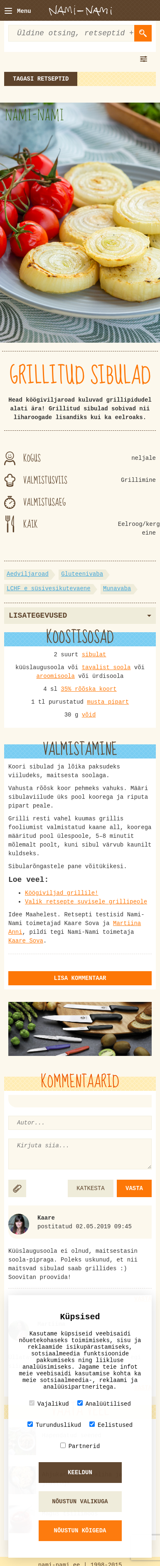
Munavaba (117, 588)
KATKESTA (90, 1188)
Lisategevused (80, 615)
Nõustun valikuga (80, 1501)
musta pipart (108, 702)
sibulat (94, 654)
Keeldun (80, 1472)
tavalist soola (106, 667)
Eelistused (111, 1425)
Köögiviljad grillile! (61, 893)
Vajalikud (49, 1403)
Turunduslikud (54, 1425)
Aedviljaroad (28, 574)
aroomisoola (55, 676)
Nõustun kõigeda (80, 1530)
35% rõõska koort (88, 689)
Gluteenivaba (82, 574)
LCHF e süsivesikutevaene (49, 588)
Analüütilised (104, 1403)
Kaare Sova (25, 941)
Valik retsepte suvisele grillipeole (86, 901)
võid (89, 715)
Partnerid (80, 1446)
